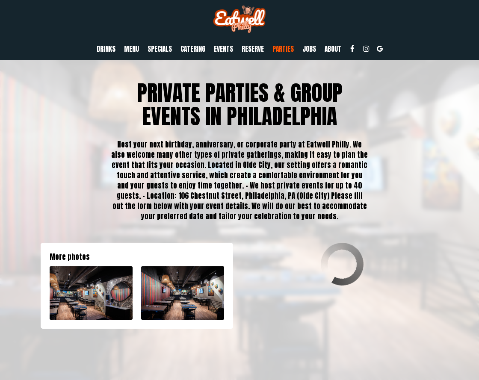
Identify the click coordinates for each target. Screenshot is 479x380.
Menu (131, 49)
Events (223, 49)
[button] (91, 293)
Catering (192, 49)
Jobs (309, 49)
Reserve (253, 49)
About (333, 49)
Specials (160, 49)
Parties (283, 49)
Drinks (106, 49)
